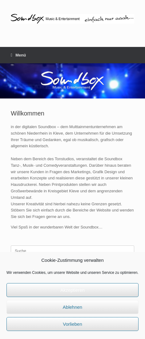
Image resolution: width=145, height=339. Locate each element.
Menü (18, 55)
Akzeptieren (72, 290)
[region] (72, 80)
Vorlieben (72, 324)
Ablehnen (72, 307)
